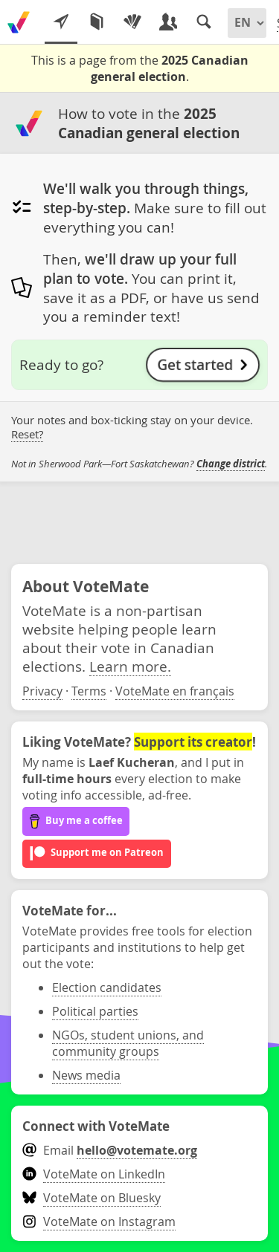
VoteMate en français (174, 691)
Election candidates (106, 987)
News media (86, 1075)
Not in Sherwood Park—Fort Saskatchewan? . (139, 464)
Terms (88, 691)
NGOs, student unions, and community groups (128, 1043)
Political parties (95, 1011)
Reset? (27, 434)
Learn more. (130, 666)
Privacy (42, 691)
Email (109, 1150)
